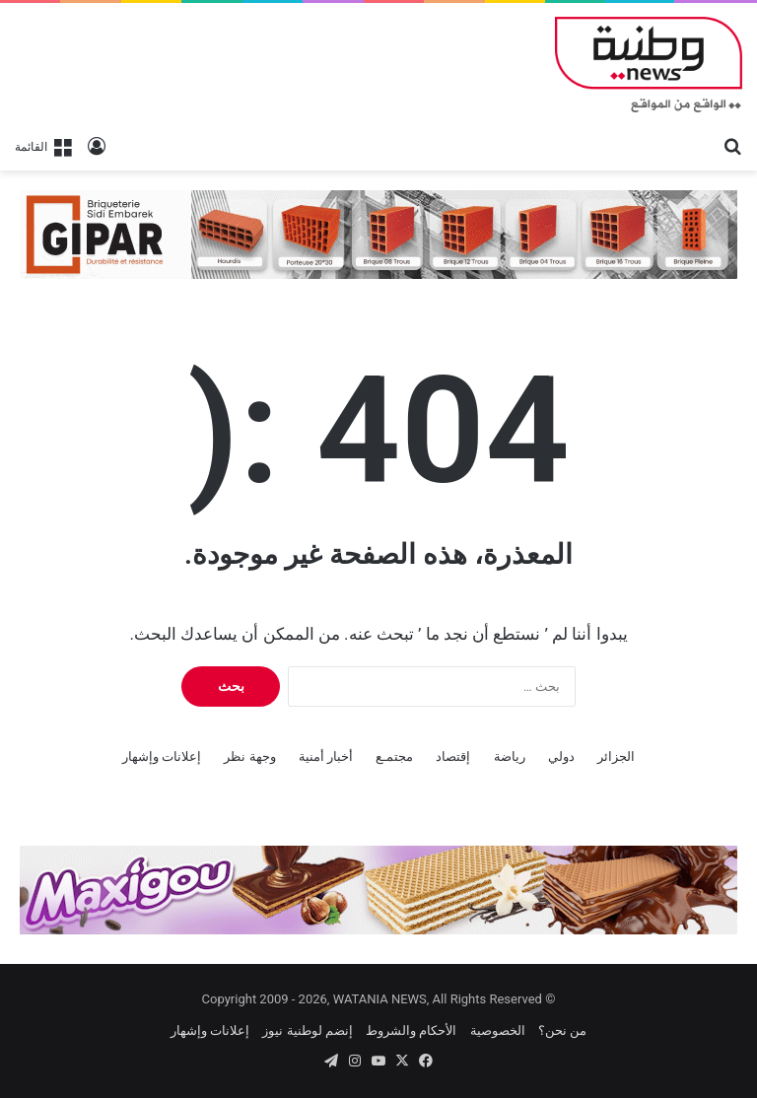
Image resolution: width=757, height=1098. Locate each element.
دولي (561, 756)
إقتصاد (453, 756)
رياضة (509, 756)
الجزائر (616, 756)
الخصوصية (497, 1030)
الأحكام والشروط (411, 1030)
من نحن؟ (562, 1030)
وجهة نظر (249, 756)
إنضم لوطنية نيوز (307, 1030)
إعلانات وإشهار (161, 756)
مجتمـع (394, 756)
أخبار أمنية (326, 756)
